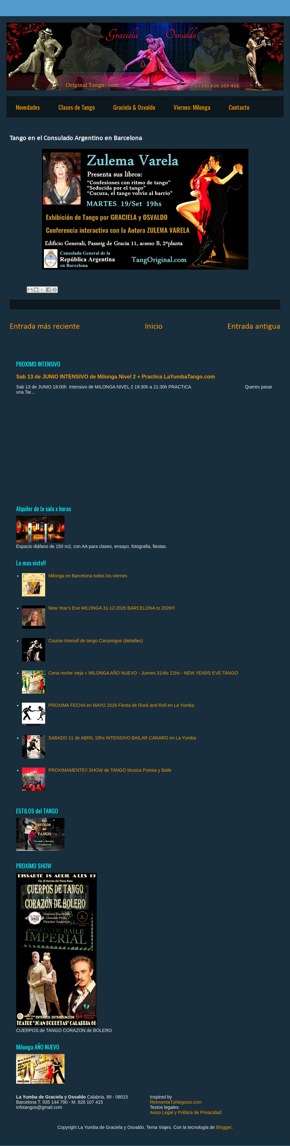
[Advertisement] (145, 449)
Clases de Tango (76, 106)
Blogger (223, 1127)
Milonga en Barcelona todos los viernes (87, 575)
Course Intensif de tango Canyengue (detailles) (95, 640)
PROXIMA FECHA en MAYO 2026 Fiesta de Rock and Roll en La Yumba (121, 705)
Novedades (28, 106)
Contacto (239, 106)
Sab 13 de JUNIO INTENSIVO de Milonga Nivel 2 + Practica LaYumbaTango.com (115, 376)
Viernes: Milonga (192, 106)
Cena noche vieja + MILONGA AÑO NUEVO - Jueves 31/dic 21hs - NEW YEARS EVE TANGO (143, 673)
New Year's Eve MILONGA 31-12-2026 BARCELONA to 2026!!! (111, 608)
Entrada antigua (253, 327)
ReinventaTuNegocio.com (176, 1102)
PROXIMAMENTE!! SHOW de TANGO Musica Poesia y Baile (109, 770)
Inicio (154, 327)
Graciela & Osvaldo (134, 106)
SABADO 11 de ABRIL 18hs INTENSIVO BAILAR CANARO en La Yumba (122, 737)
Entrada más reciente (45, 327)
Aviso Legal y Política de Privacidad (186, 1112)
